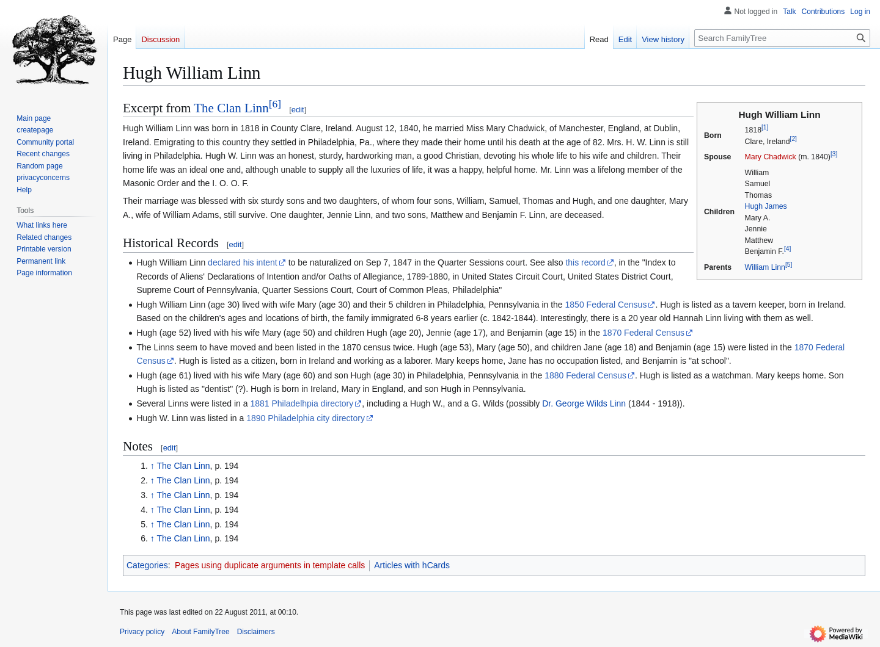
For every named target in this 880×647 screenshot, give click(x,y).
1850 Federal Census (606, 304)
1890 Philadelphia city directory (305, 418)
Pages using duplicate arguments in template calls (270, 565)
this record (585, 262)
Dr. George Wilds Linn (584, 403)
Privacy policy (142, 631)
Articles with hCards (412, 565)
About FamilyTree (200, 631)
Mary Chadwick (770, 157)
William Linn (765, 267)
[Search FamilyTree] (782, 38)
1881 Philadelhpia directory (301, 403)
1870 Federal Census (643, 333)
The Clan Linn (231, 108)
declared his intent (242, 262)
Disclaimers (256, 631)
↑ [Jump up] (152, 466)
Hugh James (766, 206)
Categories (147, 565)
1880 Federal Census (585, 375)
